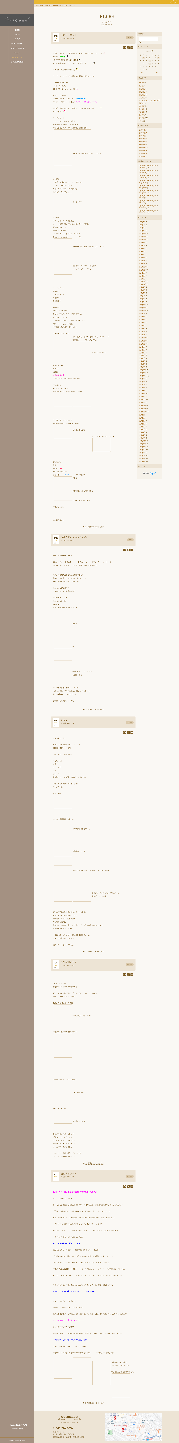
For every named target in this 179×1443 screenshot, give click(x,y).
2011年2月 (142, 435)
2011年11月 (142, 408)
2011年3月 (142, 432)
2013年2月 (142, 364)
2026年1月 (142, 231)
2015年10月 (142, 284)
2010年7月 (142, 456)
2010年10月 (142, 447)
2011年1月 (142, 438)
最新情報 (141, 82)
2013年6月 (142, 352)
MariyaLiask (142, 213)
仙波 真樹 (142, 94)
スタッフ (141, 85)
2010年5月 (142, 462)
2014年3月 (142, 328)
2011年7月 (142, 420)
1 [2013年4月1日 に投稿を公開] (143, 58)
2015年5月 (142, 293)
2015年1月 (142, 302)
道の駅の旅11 (143, 145)
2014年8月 (142, 317)
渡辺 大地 (142, 115)
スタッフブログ (106, 22)
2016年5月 (142, 272)
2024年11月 (142, 237)
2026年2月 (142, 228)
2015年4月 (142, 296)
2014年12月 (142, 305)
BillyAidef (142, 203)
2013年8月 (142, 349)
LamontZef (142, 173)
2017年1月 (142, 263)
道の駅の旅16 (143, 130)
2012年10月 (142, 376)
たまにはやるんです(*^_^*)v (147, 166)
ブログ (65, 5)
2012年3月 (142, 397)
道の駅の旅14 (143, 136)
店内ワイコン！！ (70, 34)
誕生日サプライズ (70, 1173)
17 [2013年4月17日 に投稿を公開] (149, 64)
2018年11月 (142, 240)
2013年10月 (142, 343)
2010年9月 (142, 450)
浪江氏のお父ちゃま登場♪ (74, 537)
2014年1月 (142, 334)
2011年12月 (142, 405)
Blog (106, 17)
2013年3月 (142, 361)
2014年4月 (142, 325)
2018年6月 (142, 249)
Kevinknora (142, 178)
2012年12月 (142, 370)
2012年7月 (142, 385)
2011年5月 (142, 426)
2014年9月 (142, 314)
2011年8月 (142, 417)
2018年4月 (142, 254)
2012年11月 (142, 373)
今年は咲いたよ (69, 961)
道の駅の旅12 (143, 142)
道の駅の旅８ (143, 154)
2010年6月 (142, 459)
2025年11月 (142, 234)
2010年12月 (142, 441)
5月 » (157, 73)
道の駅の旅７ (143, 157)
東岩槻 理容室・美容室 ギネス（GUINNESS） (48, 5)
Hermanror (142, 208)
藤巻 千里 (129, 1176)
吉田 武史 (142, 97)
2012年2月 (142, 399)
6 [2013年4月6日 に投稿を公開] (158, 58)
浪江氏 (130, 540)
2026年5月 (142, 222)
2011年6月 (142, 423)
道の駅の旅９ (143, 151)
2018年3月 (142, 257)
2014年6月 (142, 320)
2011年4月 (142, 429)
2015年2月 (142, 299)
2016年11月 (142, 269)
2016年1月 (142, 275)
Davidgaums (143, 188)
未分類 (141, 103)
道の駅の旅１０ (143, 148)
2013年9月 (142, 346)
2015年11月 (142, 281)
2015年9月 (142, 287)
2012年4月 (142, 394)
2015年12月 (142, 278)
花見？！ (65, 719)
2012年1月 (142, 402)
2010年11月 (142, 444)
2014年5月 (142, 323)
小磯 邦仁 (142, 91)
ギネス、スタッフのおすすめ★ (148, 100)
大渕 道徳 (129, 964)
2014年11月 (142, 308)
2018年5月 (142, 251)
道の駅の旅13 (143, 139)
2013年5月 (142, 355)
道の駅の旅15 (143, 133)
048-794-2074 (17, 1425)
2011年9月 (142, 414)
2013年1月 (142, 367)
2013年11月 (142, 340)
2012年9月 (142, 379)
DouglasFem (143, 183)
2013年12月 (142, 337)
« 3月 (141, 73)
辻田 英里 (129, 37)
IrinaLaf (141, 198)
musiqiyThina (143, 193)
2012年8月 (142, 382)
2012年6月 (142, 388)
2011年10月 (142, 411)
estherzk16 (142, 168)
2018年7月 (142, 246)
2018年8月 (142, 243)
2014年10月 (142, 311)
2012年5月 (142, 391)
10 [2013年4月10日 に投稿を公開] (149, 61)
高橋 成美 (142, 109)
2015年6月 (142, 290)
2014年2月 (142, 331)
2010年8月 (142, 453)
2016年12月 (142, 266)
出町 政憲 (142, 106)
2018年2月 (142, 260)
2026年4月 (142, 225)
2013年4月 (142, 358)
